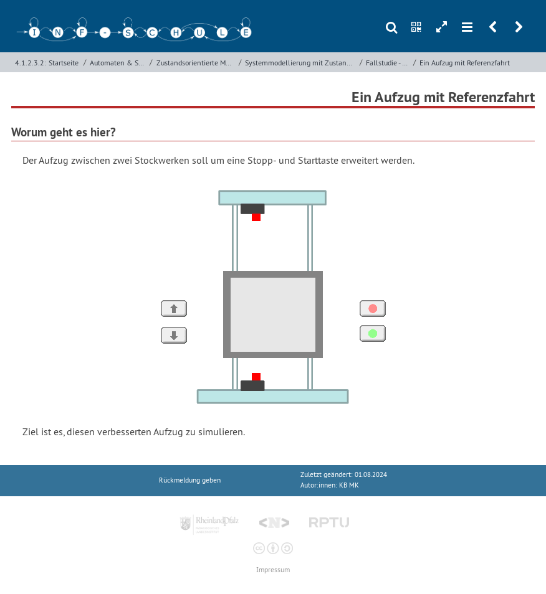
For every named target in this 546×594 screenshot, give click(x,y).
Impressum (273, 570)
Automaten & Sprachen (118, 62)
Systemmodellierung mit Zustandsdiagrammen (301, 62)
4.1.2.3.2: (30, 62)
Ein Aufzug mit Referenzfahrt (464, 62)
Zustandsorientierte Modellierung (196, 62)
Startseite (64, 62)
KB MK (349, 485)
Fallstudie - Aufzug (388, 62)
